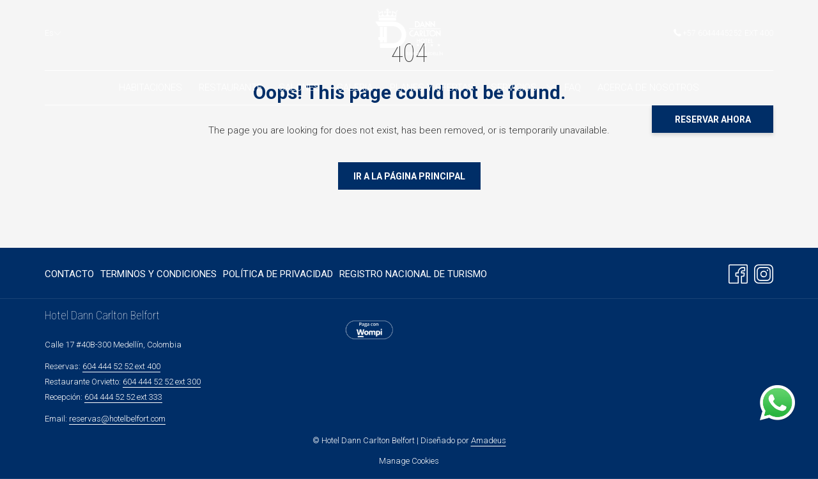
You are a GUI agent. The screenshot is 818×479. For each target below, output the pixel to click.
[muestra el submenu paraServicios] (550, 88)
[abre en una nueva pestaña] (369, 329)
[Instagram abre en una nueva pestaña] (763, 272)
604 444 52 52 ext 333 (123, 397)
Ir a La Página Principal (409, 176)
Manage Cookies (409, 461)
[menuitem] (150, 88)
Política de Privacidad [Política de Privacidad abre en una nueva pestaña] (278, 276)
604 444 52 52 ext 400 (121, 366)
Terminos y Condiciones (158, 274)
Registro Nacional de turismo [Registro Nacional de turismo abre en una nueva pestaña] (413, 276)
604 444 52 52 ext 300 (162, 381)
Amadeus (488, 440)
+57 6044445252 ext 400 (723, 33)
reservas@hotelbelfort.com (117, 418)
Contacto (69, 274)
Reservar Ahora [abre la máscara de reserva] (713, 119)
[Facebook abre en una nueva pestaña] (738, 272)
